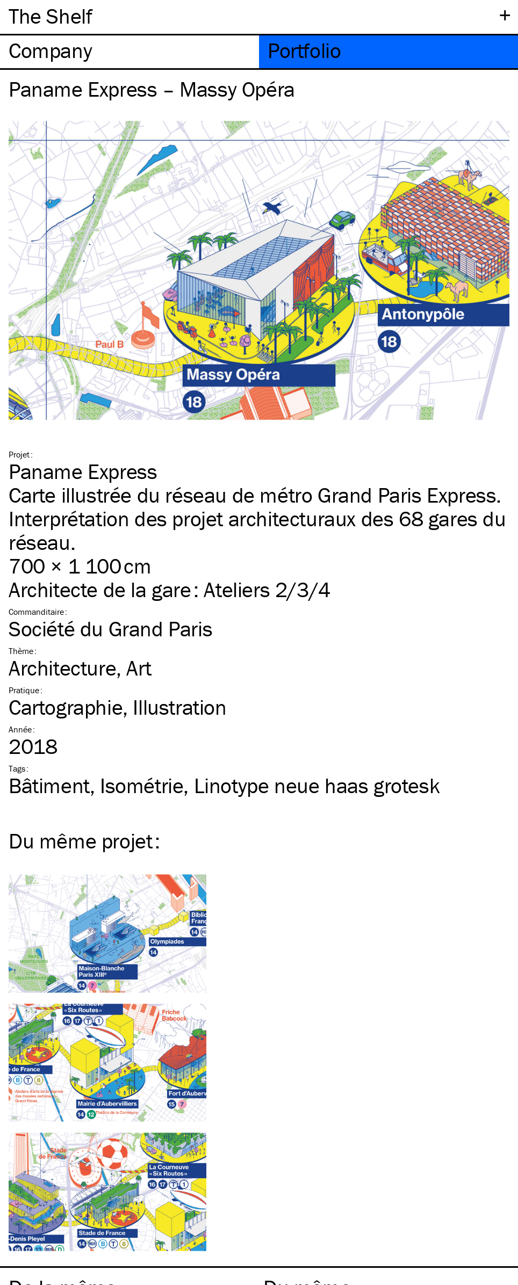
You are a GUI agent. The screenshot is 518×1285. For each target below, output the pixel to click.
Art (138, 668)
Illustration (179, 707)
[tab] (129, 51)
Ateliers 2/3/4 (267, 589)
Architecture (62, 668)
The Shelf (50, 16)
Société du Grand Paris (110, 628)
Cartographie (66, 707)
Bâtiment (49, 785)
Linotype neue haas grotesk (317, 785)
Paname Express (83, 471)
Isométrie (141, 785)
